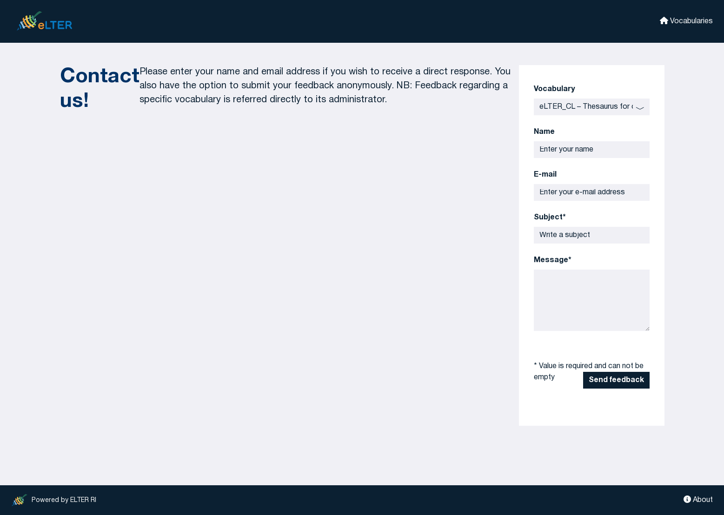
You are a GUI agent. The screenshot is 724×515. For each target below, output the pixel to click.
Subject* (550, 217)
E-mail (545, 175)
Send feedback (616, 380)
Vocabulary (554, 89)
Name (544, 132)
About (698, 499)
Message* (552, 260)
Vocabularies (686, 21)
